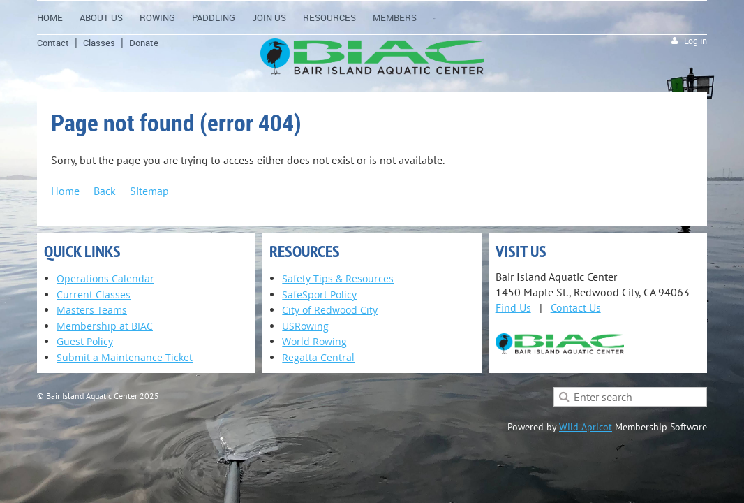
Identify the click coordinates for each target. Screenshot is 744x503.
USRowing (305, 326)
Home (65, 191)
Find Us (513, 307)
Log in (695, 41)
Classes (99, 42)
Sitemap (149, 191)
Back (105, 191)
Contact (53, 42)
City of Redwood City (330, 309)
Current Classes (94, 294)
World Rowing (314, 341)
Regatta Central (318, 357)
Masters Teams (92, 309)
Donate (143, 42)
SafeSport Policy (319, 294)
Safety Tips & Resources (338, 278)
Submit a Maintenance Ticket (125, 357)
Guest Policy (85, 341)
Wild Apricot (585, 427)
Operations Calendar (105, 278)
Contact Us (576, 307)
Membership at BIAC (105, 326)
